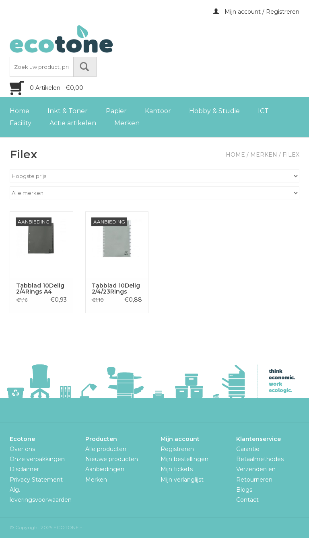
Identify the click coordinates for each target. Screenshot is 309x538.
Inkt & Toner (67, 111)
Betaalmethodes (260, 459)
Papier (116, 111)
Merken (127, 123)
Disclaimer (24, 469)
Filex (290, 154)
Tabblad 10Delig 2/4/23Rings (116, 289)
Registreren (177, 449)
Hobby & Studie (214, 111)
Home (19, 111)
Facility (20, 123)
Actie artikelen (72, 123)
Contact (247, 499)
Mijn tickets (177, 469)
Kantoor (158, 111)
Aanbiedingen (104, 469)
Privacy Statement (36, 479)
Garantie (248, 449)
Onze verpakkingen (37, 459)
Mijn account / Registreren (256, 11)
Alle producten (105, 449)
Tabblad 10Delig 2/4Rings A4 (40, 289)
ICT (263, 111)
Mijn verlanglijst (182, 479)
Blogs (244, 489)
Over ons (22, 449)
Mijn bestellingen (184, 459)
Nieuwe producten (111, 459)
